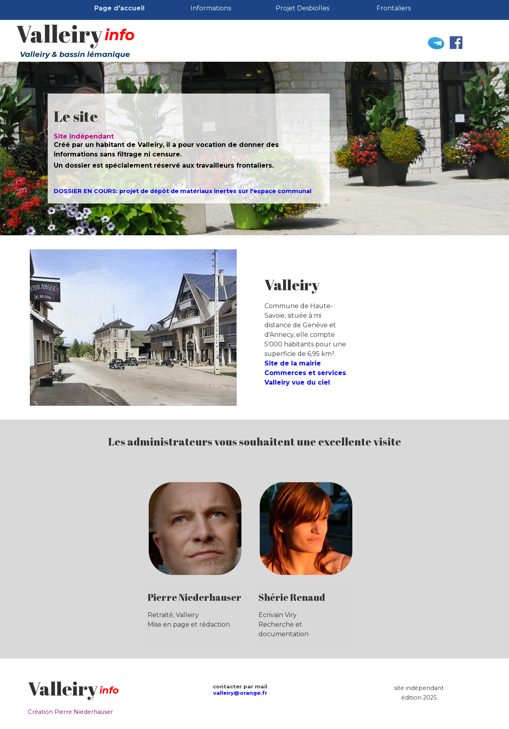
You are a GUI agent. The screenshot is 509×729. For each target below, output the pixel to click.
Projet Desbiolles (302, 8)
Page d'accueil (119, 8)
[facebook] (456, 43)
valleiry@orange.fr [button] (240, 693)
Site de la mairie (292, 363)
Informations (210, 8)
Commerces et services (305, 373)
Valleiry (59, 33)
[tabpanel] (189, 151)
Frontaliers (394, 8)
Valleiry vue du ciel (297, 382)
